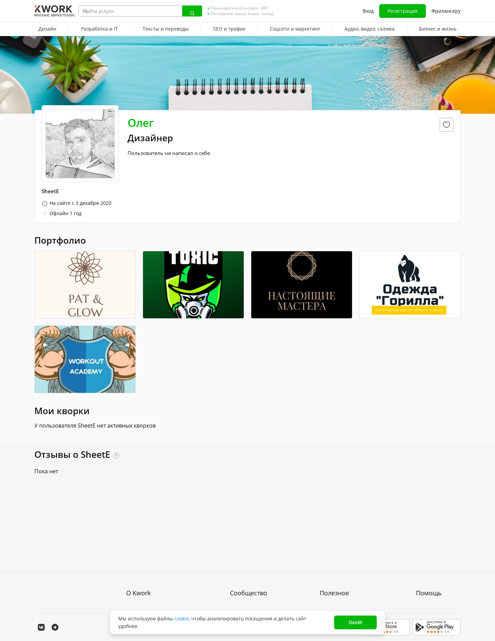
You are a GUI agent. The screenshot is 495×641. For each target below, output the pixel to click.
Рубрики (329, 586)
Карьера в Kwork (146, 586)
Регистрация (402, 11)
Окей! (355, 622)
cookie (181, 618)
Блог (235, 536)
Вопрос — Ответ (435, 536)
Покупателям (335, 536)
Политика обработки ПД (154, 561)
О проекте (138, 536)
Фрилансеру (446, 11)
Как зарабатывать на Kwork (352, 574)
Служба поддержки (438, 549)
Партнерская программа (259, 549)
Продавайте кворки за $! (349, 561)
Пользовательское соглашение (162, 549)
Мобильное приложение (349, 598)
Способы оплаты (146, 574)
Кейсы (237, 561)
